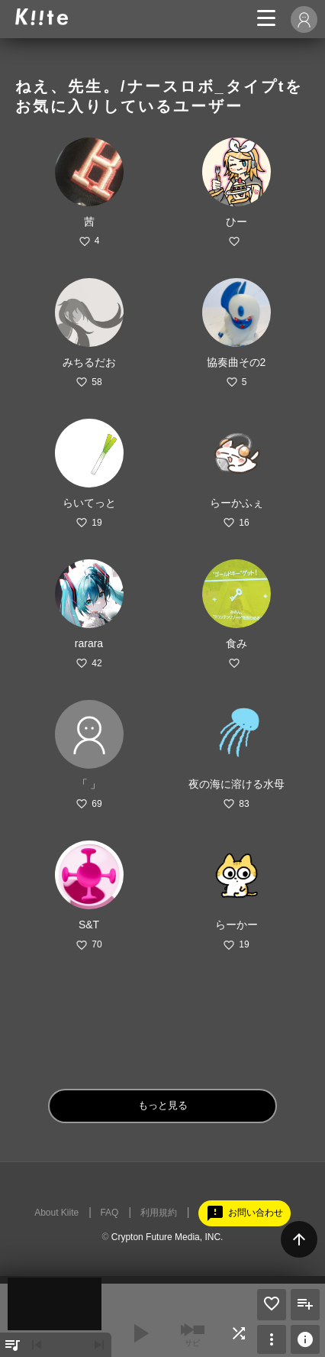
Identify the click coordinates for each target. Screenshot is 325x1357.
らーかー (236, 924)
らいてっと (89, 503)
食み (236, 643)
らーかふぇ (236, 503)
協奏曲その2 (236, 362)
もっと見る (163, 1105)
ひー (236, 221)
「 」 (89, 784)
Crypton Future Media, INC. (167, 1237)
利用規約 (158, 1212)
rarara (89, 643)
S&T (89, 924)
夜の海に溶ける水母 (236, 784)
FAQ (109, 1212)
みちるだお (89, 362)
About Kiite (56, 1212)
